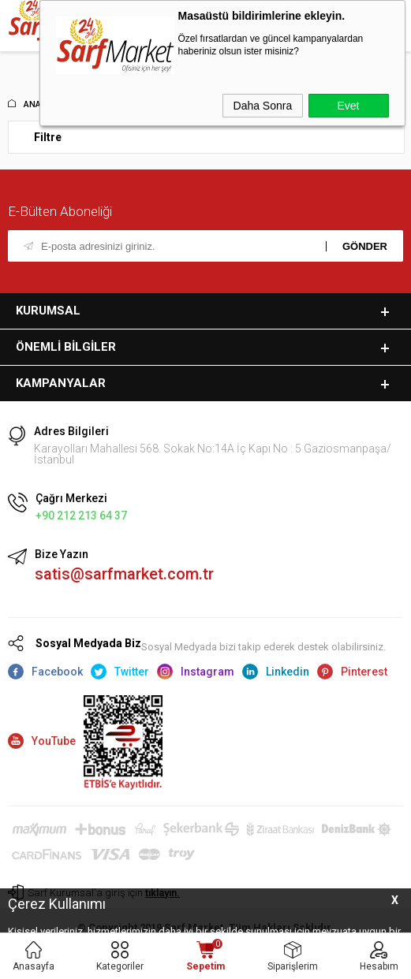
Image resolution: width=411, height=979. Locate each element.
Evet (348, 105)
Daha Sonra (263, 105)
